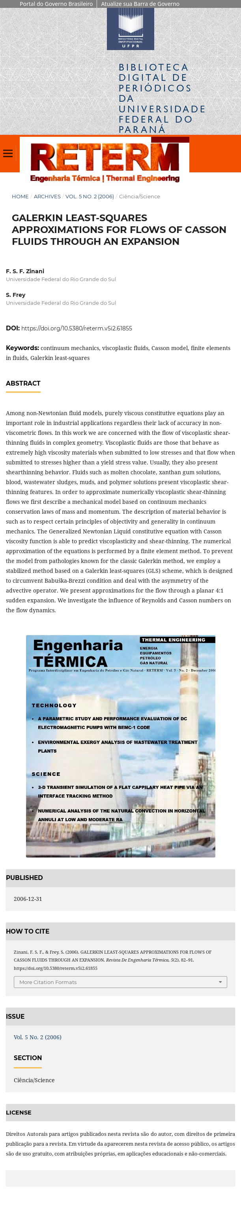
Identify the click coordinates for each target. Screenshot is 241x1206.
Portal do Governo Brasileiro (56, 3)
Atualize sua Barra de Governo (140, 3)
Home (20, 196)
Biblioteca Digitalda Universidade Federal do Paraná (163, 98)
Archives (47, 196)
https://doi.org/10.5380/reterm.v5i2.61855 (76, 328)
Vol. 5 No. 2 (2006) (89, 196)
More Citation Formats (48, 982)
